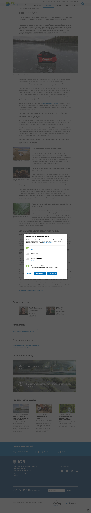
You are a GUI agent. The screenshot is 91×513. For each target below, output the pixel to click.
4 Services (33, 255)
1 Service (33, 249)
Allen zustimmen (53, 273)
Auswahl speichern (41, 273)
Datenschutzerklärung (47, 242)
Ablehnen (30, 273)
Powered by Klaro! (62, 276)
